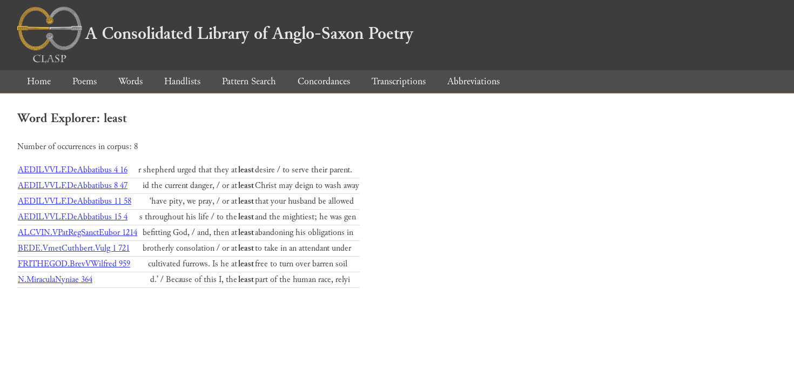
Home (39, 81)
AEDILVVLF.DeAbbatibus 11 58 (74, 201)
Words (130, 81)
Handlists (182, 81)
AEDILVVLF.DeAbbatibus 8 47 (72, 185)
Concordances (324, 81)
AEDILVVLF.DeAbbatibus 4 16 (72, 170)
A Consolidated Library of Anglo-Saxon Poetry (215, 33)
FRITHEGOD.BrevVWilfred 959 (74, 264)
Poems (84, 81)
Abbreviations (473, 81)
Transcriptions (399, 81)
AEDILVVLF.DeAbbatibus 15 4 (72, 217)
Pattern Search (249, 81)
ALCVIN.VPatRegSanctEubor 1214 (77, 232)
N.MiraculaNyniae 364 (55, 279)
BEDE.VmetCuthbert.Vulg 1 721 (74, 248)
